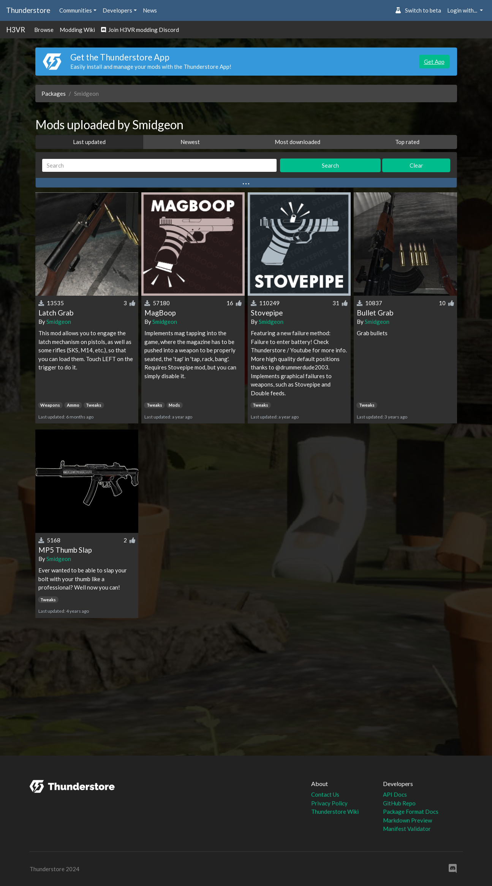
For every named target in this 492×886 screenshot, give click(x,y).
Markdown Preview (407, 820)
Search (330, 165)
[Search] (159, 165)
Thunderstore (28, 10)
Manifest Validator (407, 828)
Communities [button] (75, 10)
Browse (44, 29)
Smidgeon (58, 321)
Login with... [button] (462, 10)
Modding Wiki (77, 29)
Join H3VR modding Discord (140, 29)
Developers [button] (117, 10)
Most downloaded (297, 141)
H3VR (15, 29)
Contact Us (325, 794)
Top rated (407, 141)
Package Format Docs (410, 811)
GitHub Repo (399, 803)
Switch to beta (418, 10)
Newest (190, 141)
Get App (434, 61)
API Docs (395, 794)
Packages (53, 93)
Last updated (89, 141)
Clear (416, 165)
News (150, 10)
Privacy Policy (329, 803)
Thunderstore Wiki (335, 811)
